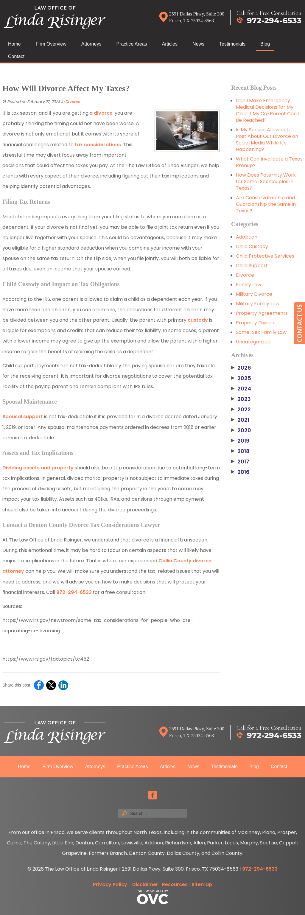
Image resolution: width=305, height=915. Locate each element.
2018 (240, 451)
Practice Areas (131, 43)
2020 (241, 430)
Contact (16, 56)
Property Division (256, 322)
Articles (170, 43)
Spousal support (22, 416)
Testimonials (232, 43)
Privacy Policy (110, 884)
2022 (241, 410)
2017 (240, 462)
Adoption (246, 237)
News (198, 43)
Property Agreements (262, 313)
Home (14, 43)
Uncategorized (253, 341)
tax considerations (98, 144)
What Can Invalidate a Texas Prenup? (269, 162)
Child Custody (252, 246)
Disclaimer (145, 884)
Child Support (252, 265)
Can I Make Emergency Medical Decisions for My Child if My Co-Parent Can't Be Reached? (268, 110)
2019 (240, 441)
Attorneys (91, 43)
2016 (240, 472)
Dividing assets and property (38, 467)
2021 (240, 420)
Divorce (72, 102)
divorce (103, 113)
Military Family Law (257, 303)
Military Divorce (254, 294)
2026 (241, 368)
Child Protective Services (265, 256)
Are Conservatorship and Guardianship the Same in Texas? (266, 204)
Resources (175, 884)
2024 (241, 389)
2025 (241, 378)
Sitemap (202, 884)
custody (198, 320)
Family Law (248, 284)
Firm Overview (51, 43)
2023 (241, 399)
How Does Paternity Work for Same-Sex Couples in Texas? (266, 182)
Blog (265, 43)
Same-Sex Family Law (261, 332)
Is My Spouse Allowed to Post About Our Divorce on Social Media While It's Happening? (267, 139)
